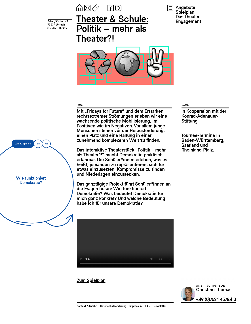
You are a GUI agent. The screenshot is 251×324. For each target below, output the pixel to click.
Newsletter (159, 306)
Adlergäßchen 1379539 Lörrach (58, 23)
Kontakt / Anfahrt (87, 306)
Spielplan (185, 12)
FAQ (148, 306)
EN (38, 143)
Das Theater (187, 17)
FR (46, 143)
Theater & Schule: (112, 19)
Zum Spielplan (91, 280)
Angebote (185, 7)
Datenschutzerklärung (113, 306)
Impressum (135, 306)
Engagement (188, 21)
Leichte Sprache (23, 143)
